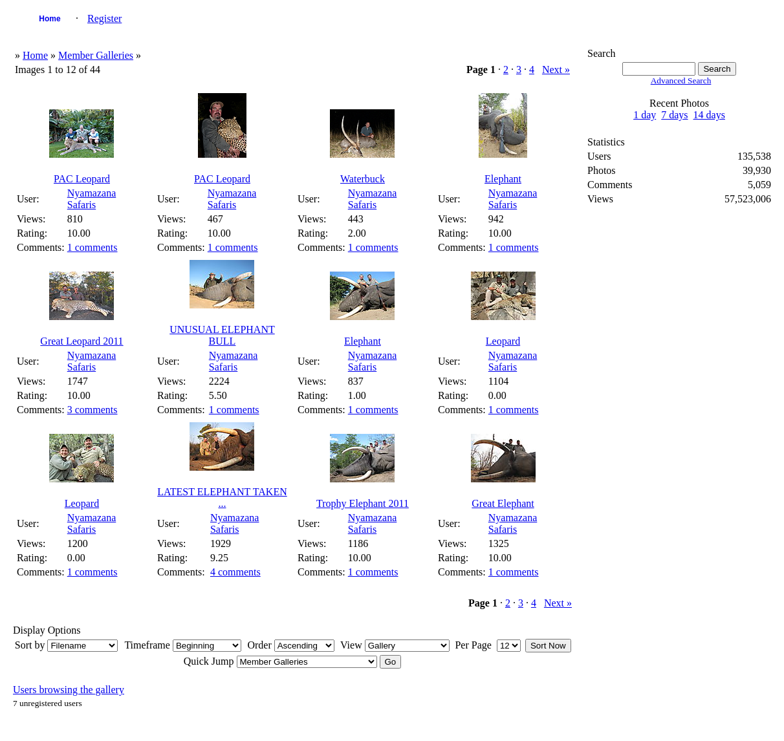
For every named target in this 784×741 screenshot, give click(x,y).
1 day (644, 114)
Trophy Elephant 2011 (362, 503)
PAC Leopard (82, 178)
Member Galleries (95, 55)
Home (49, 18)
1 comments (92, 247)
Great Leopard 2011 (81, 341)
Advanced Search (681, 80)
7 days (674, 114)
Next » (556, 69)
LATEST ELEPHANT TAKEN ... (222, 497)
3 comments (92, 409)
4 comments (235, 571)
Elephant (503, 178)
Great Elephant (503, 503)
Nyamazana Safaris (91, 199)
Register (104, 18)
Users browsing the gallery (68, 689)
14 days (709, 114)
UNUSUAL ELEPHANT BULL (222, 335)
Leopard (503, 341)
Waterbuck (362, 178)
